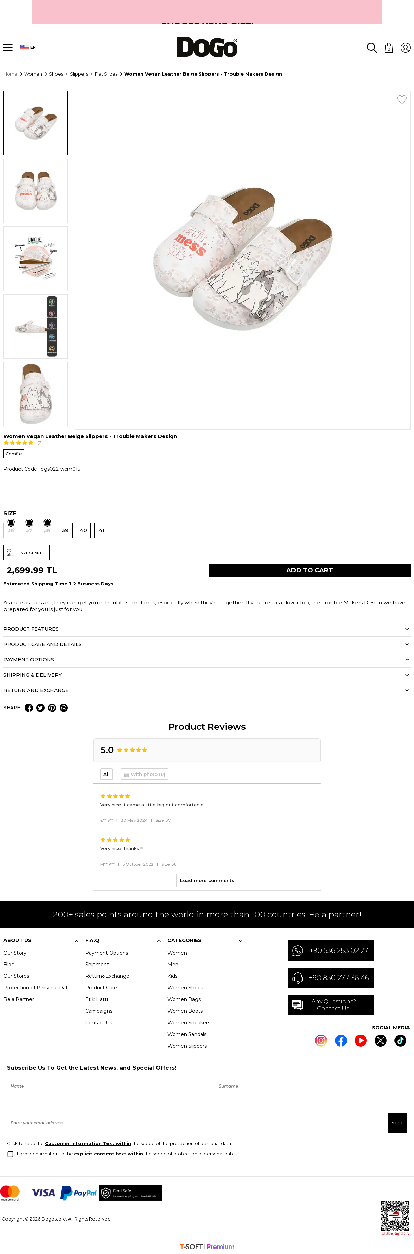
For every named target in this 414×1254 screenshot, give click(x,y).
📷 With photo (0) (144, 772)
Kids (172, 974)
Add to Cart (309, 568)
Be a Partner (18, 998)
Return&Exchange (107, 974)
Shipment (97, 963)
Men (172, 963)
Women (177, 951)
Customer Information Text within (88, 1141)
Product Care (101, 986)
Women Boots (185, 1009)
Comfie (13, 452)
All (106, 772)
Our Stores (16, 974)
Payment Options (106, 951)
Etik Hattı (96, 998)
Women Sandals (186, 1032)
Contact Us (98, 1021)
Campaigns (98, 1009)
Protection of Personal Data (37, 986)
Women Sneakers (188, 1021)
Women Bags (184, 998)
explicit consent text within (108, 1152)
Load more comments (207, 878)
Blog (9, 963)
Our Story (14, 951)
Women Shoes (185, 986)
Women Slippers (187, 1044)
